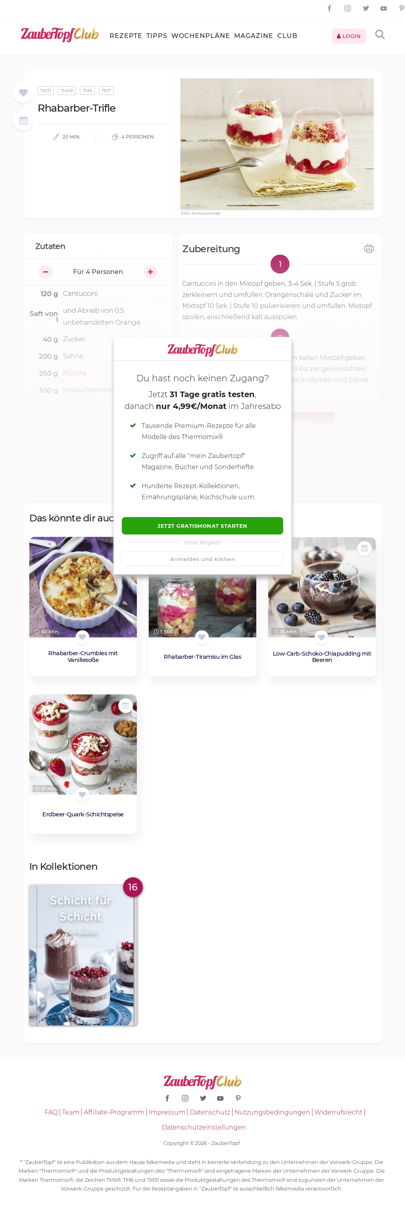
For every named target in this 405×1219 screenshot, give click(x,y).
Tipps (156, 36)
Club (287, 36)
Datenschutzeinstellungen (204, 1127)
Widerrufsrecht (338, 1112)
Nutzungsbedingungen (272, 1112)
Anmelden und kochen (202, 559)
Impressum (167, 1112)
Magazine (253, 36)
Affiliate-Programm (114, 1112)
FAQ (51, 1112)
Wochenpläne (200, 36)
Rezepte (126, 36)
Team (70, 1112)
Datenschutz (210, 1112)
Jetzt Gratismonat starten (202, 526)
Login (349, 36)
